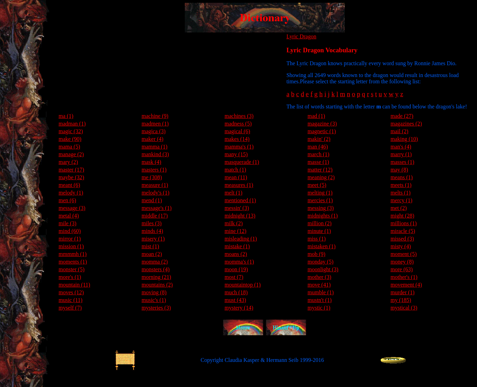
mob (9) (316, 254)
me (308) (152, 177)
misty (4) (401, 246)
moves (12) (71, 292)
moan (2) (152, 254)
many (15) (236, 154)
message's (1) (157, 208)
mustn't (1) (320, 300)
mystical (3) (404, 308)
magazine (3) (322, 124)
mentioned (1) (240, 200)
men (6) (67, 200)
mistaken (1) (321, 246)
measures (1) (239, 185)
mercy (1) (401, 200)
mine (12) (236, 231)
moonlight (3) (323, 269)
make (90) (70, 139)
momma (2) (155, 262)
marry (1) (401, 154)
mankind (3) (155, 154)
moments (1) (73, 262)
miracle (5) (403, 231)
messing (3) (321, 208)
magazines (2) (406, 124)
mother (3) (319, 277)
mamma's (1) (239, 147)
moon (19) (236, 269)
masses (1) (402, 162)
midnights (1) (323, 216)
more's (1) (70, 277)
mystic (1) (319, 308)
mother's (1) (404, 277)
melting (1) (320, 193)
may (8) (399, 170)
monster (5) (71, 269)
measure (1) (155, 185)
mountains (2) (157, 285)
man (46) (318, 147)
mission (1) (71, 246)
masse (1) (318, 162)
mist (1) (150, 246)
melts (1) (400, 193)
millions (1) (404, 223)
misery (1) (153, 239)
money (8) (402, 262)
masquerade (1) (242, 162)
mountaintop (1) (243, 285)
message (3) (72, 208)
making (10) (404, 139)
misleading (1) (241, 239)
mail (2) (399, 131)
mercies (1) (320, 200)
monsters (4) (155, 269)
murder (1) (403, 292)
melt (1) (233, 193)
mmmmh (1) (72, 254)
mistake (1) (237, 246)
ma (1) (66, 116)
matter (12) (320, 170)
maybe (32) (71, 177)
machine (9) (155, 116)
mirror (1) (70, 239)
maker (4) (153, 139)
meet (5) (317, 185)
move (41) (319, 285)
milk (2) (234, 223)
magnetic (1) (322, 131)
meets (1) (401, 185)
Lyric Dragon (301, 36)
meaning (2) (321, 177)
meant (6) (69, 185)
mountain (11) (74, 285)
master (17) (71, 170)
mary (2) (68, 162)
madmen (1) (155, 124)
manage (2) (71, 154)
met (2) (399, 208)
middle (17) (155, 216)
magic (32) (71, 131)
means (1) (402, 177)
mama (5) (69, 147)
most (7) (234, 277)
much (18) (236, 292)
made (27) (402, 116)
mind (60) (70, 231)
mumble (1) (321, 292)
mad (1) (316, 116)
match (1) (235, 170)
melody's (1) (155, 193)
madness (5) (238, 124)
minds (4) (152, 231)
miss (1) (317, 239)
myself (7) (70, 308)
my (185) (401, 300)
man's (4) (401, 147)
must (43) (235, 300)
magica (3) (154, 131)
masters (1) (154, 170)
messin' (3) (237, 208)
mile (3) (67, 223)
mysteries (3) (156, 308)
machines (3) (239, 116)
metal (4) (69, 216)
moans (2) (236, 254)
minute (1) (319, 231)
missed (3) (402, 239)
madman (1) (72, 124)
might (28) (402, 216)
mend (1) (152, 200)
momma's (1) (239, 262)
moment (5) (404, 254)
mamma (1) (154, 147)
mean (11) (236, 177)
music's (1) (154, 300)
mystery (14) (239, 308)
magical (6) (237, 131)
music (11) (70, 300)
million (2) (320, 223)
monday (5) (320, 262)
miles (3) (151, 223)
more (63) (402, 269)
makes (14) (237, 139)
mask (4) (151, 162)
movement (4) (406, 285)
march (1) (319, 154)
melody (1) (71, 193)
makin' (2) (319, 139)
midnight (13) (240, 216)
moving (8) (154, 292)
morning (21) (156, 277)
